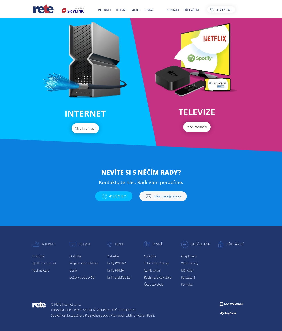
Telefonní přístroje (156, 263)
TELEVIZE (121, 10)
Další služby (195, 244)
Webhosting (189, 263)
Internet (44, 244)
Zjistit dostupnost (44, 263)
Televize (80, 244)
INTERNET (104, 10)
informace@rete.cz (163, 196)
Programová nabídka (84, 263)
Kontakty (187, 284)
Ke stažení (188, 277)
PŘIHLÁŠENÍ (191, 10)
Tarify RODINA (117, 263)
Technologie (40, 270)
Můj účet (187, 270)
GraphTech (189, 256)
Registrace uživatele (157, 277)
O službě (38, 256)
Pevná (153, 244)
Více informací (85, 128)
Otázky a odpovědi (82, 277)
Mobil (115, 244)
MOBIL (135, 10)
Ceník (73, 270)
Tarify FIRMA (115, 270)
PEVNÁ (148, 10)
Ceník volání (152, 270)
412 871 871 (220, 10)
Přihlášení (231, 244)
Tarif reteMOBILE (118, 277)
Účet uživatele (154, 284)
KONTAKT (172, 10)
